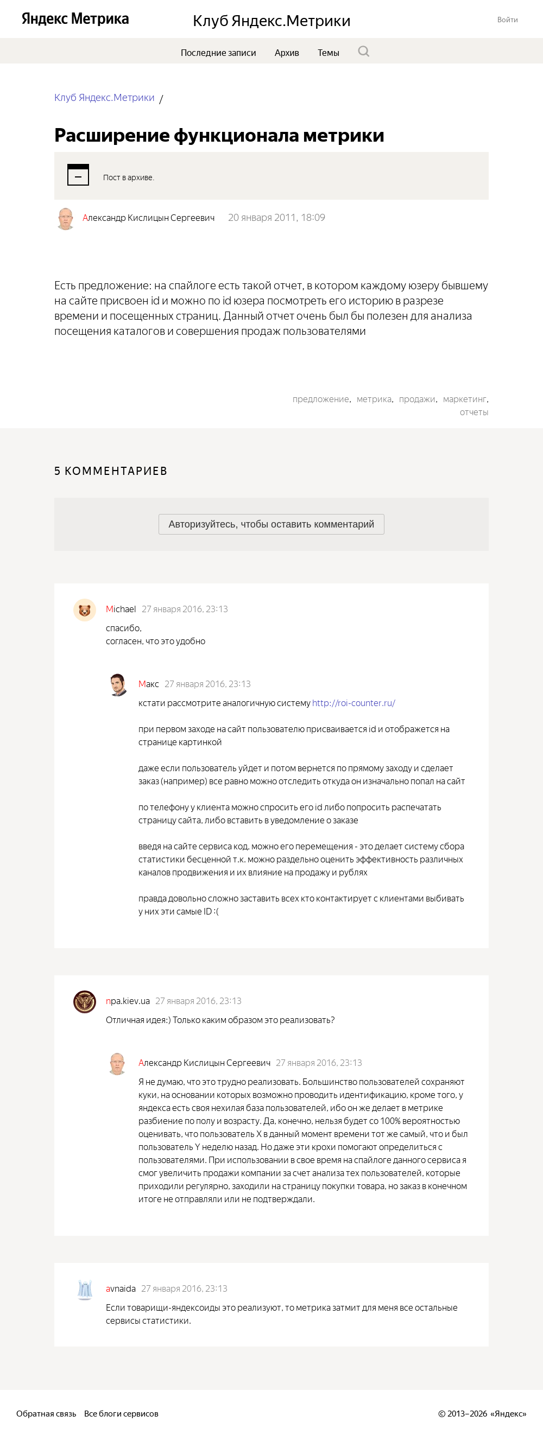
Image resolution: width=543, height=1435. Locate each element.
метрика (374, 397)
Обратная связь (46, 1412)
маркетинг (465, 397)
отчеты (474, 410)
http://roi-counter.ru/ (353, 701)
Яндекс (508, 1412)
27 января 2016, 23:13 (185, 607)
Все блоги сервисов (121, 1412)
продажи (417, 397)
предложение (321, 397)
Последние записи (218, 51)
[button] (507, 18)
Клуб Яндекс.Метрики (104, 96)
